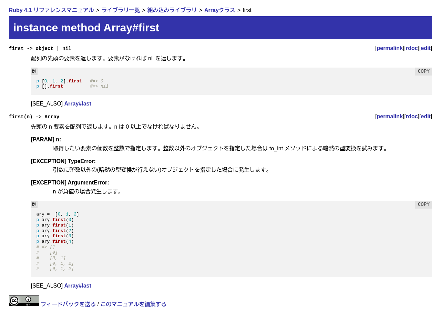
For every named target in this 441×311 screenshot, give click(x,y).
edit (426, 48)
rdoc (412, 48)
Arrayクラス (219, 10)
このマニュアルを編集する (133, 304)
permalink (390, 48)
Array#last (77, 104)
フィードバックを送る (68, 304)
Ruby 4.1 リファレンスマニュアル (51, 10)
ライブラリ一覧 (120, 10)
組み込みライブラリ (172, 10)
